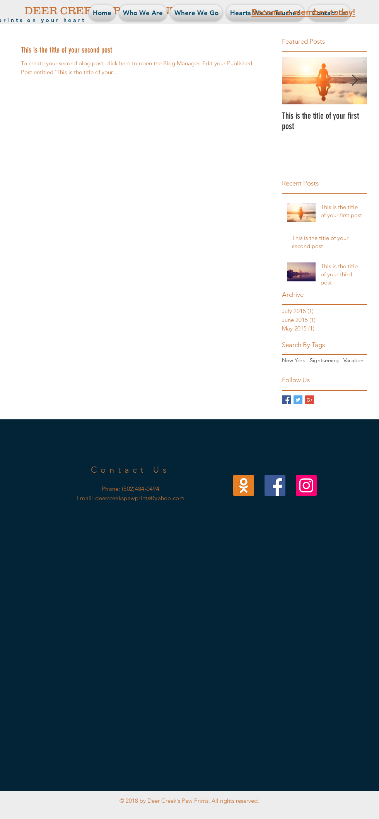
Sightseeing (324, 360)
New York (293, 360)
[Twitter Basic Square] (298, 399)
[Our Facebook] (275, 485)
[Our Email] (243, 485)
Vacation (353, 360)
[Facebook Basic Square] (286, 399)
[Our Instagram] (306, 485)
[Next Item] (354, 81)
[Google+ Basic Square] (309, 399)
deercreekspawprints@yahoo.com (139, 498)
